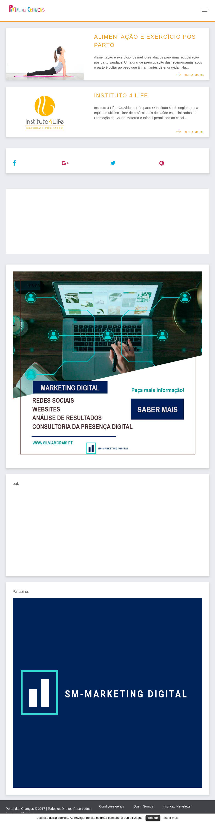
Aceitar (153, 817)
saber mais (170, 817)
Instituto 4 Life (121, 95)
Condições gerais (111, 806)
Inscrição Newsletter (177, 806)
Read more (193, 74)
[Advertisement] (107, 221)
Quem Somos (143, 806)
